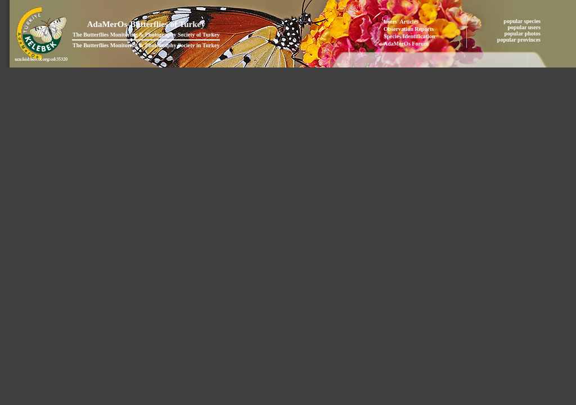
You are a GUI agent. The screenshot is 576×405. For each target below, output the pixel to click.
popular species (522, 21)
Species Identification (409, 36)
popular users (525, 27)
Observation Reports (409, 29)
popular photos (523, 33)
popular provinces (519, 40)
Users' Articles (401, 22)
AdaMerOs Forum (406, 43)
